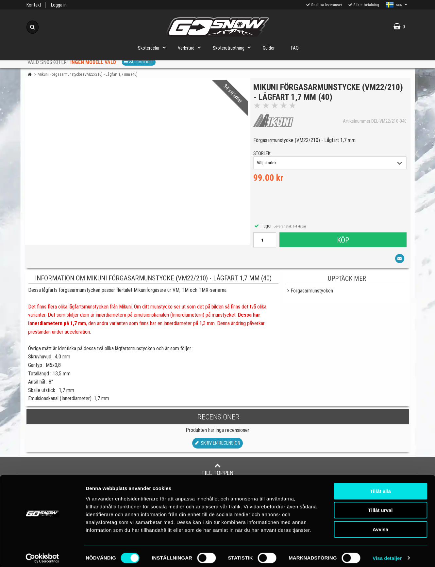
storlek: (264, 155)
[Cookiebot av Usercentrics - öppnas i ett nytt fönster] (42, 554)
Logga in (59, 5)
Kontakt (33, 5)
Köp (343, 241)
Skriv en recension (217, 445)
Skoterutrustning (234, 47)
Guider (269, 48)
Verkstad (191, 47)
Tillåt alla (380, 487)
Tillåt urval (380, 506)
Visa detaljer (387, 554)
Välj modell (139, 62)
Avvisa (380, 525)
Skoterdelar (154, 47)
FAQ (295, 48)
